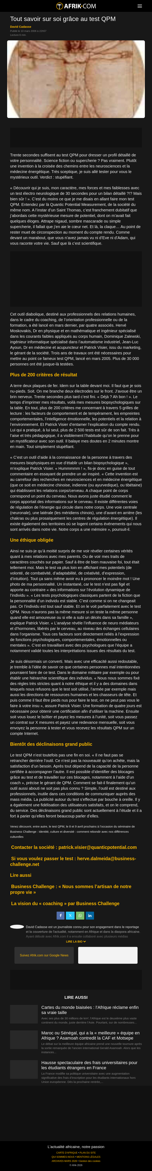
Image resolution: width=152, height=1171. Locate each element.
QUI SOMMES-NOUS (63, 1157)
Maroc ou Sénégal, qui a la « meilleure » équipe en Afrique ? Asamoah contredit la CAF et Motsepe (90, 1035)
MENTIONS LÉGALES (88, 1157)
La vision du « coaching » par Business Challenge (65, 903)
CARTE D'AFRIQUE (66, 1152)
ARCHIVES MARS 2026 (64, 1161)
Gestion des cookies (89, 1161)
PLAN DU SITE (88, 1152)
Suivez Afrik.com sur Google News (44, 955)
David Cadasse (20, 26)
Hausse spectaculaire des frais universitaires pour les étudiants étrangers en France (89, 1065)
